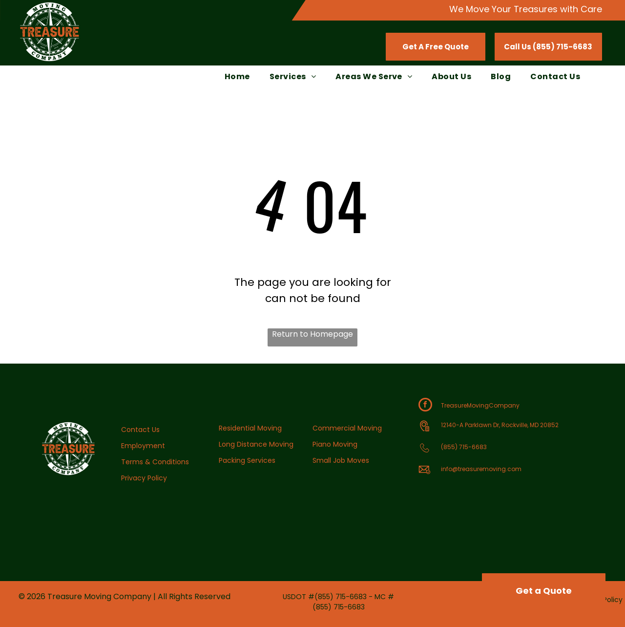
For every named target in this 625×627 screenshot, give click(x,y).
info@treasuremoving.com (481, 469)
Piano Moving (334, 444)
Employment (143, 446)
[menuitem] (237, 76)
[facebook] (425, 406)
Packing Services (247, 460)
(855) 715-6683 (464, 447)
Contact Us (140, 429)
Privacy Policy (144, 478)
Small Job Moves (340, 460)
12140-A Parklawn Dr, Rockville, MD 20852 (500, 425)
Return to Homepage (312, 334)
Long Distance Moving (256, 444)
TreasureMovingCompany (480, 405)
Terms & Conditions (155, 462)
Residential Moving (250, 428)
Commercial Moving (347, 428)
